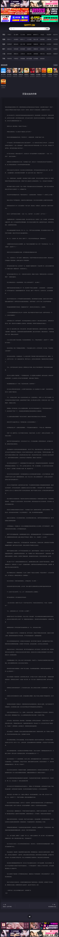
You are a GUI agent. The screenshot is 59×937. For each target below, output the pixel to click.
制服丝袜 (36, 44)
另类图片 (55, 49)
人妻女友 (22, 54)
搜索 (47, 28)
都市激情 (9, 54)
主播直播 (49, 39)
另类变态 (55, 44)
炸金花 (42, 34)
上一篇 (9, 906)
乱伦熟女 (49, 44)
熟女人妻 (36, 39)
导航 (3, 58)
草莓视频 (22, 58)
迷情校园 (36, 54)
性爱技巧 (55, 54)
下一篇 (50, 906)
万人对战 (22, 34)
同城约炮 (9, 58)
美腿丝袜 (36, 49)
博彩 (3, 34)
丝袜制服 (42, 39)
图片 (3, 49)
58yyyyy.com (29, 25)
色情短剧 (42, 58)
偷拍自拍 (16, 44)
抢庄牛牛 (55, 34)
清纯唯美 (42, 49)
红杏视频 (36, 58)
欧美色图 (22, 49)
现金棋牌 (49, 34)
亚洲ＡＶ (9, 39)
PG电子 (9, 34)
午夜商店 (16, 58)
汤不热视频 (29, 58)
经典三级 (42, 44)
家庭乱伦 (16, 54)
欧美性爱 (29, 44)
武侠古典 (29, 54)
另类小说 (42, 54)
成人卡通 (22, 44)
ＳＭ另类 (55, 39)
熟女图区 (49, 49)
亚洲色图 (16, 49)
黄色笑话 (49, 54)
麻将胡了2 (35, 34)
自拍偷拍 (16, 39)
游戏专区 (29, 34)
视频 (3, 39)
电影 (3, 44)
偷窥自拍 (9, 49)
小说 (3, 54)
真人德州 (16, 34)
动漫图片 (29, 49)
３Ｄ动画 (29, 39)
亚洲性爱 (9, 44)
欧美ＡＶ (22, 39)
